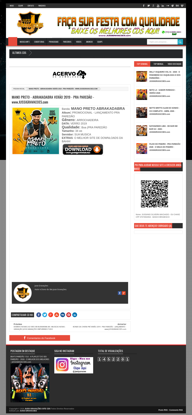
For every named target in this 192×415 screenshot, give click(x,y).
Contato (31, 5)
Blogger (107, 57)
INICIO (12, 5)
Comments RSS (176, 410)
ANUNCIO (89, 41)
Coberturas (39, 41)
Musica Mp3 (25, 41)
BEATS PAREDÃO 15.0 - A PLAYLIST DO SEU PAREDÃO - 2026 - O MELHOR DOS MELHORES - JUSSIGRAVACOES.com (29, 359)
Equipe (20, 5)
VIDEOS (78, 41)
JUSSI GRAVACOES (28, 411)
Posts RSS (163, 410)
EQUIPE (99, 41)
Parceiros (41, 5)
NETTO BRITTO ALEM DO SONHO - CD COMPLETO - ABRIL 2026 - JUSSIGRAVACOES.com (164, 111)
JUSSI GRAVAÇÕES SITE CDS (37, 409)
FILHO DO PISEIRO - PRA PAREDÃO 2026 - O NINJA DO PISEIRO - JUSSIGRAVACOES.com (164, 147)
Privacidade (53, 41)
